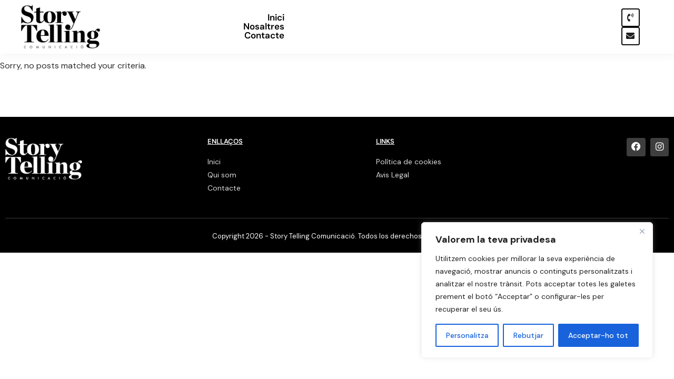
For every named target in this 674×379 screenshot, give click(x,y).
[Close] (642, 231)
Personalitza (467, 335)
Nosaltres (515, 26)
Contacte (571, 26)
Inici (470, 26)
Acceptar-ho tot (598, 335)
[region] (537, 290)
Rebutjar (528, 335)
